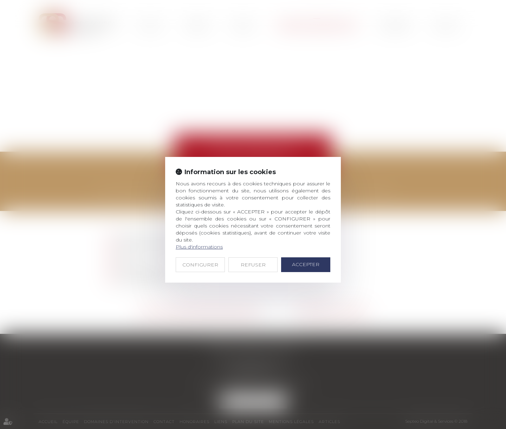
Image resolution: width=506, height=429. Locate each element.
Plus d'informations (199, 247)
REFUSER (253, 265)
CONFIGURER (200, 265)
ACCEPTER (305, 264)
